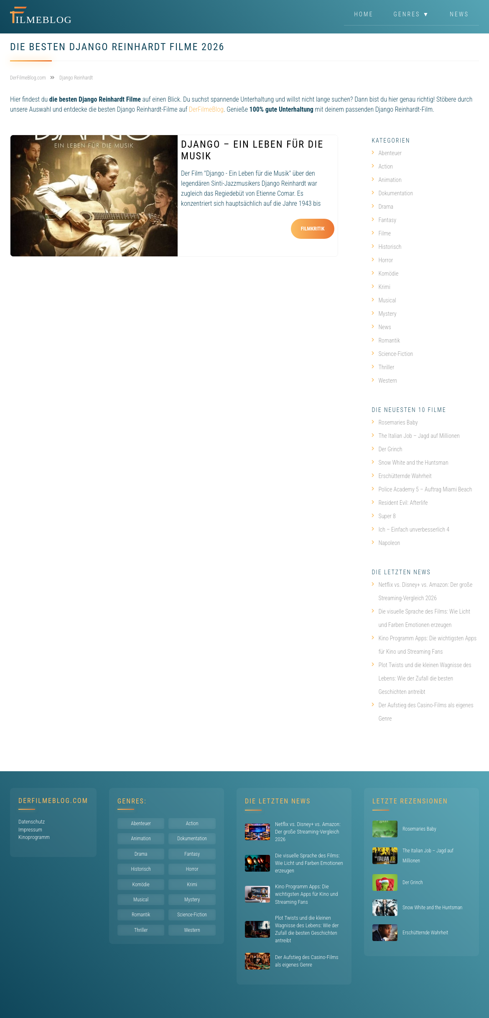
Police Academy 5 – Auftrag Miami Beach (422, 489)
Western (384, 380)
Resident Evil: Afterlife (400, 502)
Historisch (386, 246)
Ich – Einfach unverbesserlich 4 (410, 529)
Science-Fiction (392, 353)
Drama (382, 206)
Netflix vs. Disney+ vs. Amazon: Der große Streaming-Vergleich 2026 (422, 591)
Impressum (30, 829)
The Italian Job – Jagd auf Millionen (416, 435)
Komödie (385, 273)
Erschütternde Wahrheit (401, 476)
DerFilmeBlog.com (53, 801)
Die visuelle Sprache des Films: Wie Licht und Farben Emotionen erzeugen (421, 618)
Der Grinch (387, 449)
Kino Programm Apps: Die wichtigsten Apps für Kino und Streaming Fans (424, 645)
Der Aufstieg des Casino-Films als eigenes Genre (422, 712)
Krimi (381, 287)
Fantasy (384, 220)
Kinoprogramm (34, 837)
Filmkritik (313, 229)
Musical (384, 300)
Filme (381, 233)
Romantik (386, 340)
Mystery (384, 313)
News (459, 14)
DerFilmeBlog (206, 109)
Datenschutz (31, 821)
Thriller (383, 367)
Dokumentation (392, 193)
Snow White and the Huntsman (410, 462)
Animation (386, 179)
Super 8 (383, 516)
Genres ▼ (412, 14)
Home (363, 14)
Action (382, 166)
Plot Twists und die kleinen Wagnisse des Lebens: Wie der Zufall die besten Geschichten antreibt (421, 678)
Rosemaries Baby (395, 422)
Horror (382, 260)
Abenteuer (387, 153)
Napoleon (386, 543)
